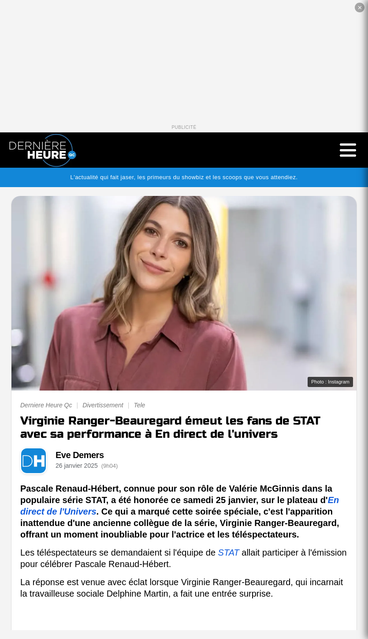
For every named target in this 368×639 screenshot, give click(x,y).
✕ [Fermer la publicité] (359, 7)
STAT (228, 552)
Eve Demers (80, 455)
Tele (139, 405)
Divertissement (102, 405)
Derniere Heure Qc (46, 405)
